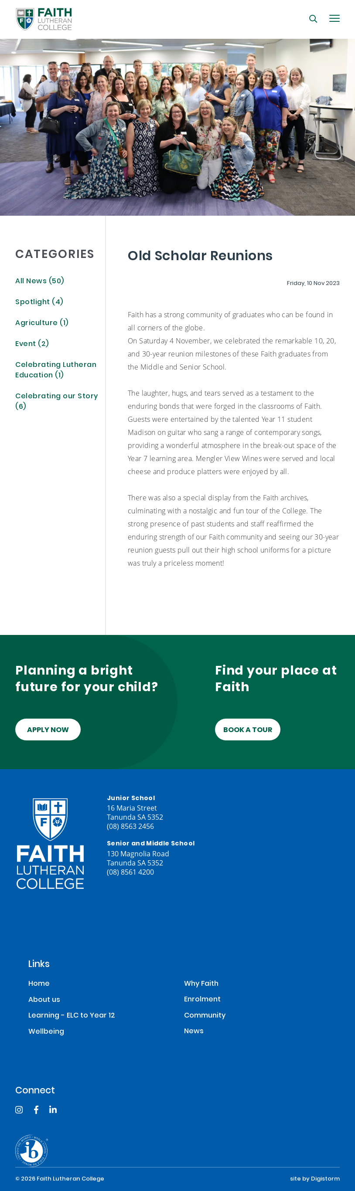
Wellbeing (46, 1032)
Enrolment (202, 1000)
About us (44, 1000)
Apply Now (48, 730)
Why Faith (201, 984)
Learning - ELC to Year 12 (71, 1016)
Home (39, 984)
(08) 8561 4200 (130, 871)
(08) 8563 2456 (130, 826)
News (194, 1032)
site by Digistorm (315, 1179)
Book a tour (247, 730)
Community (204, 1016)
